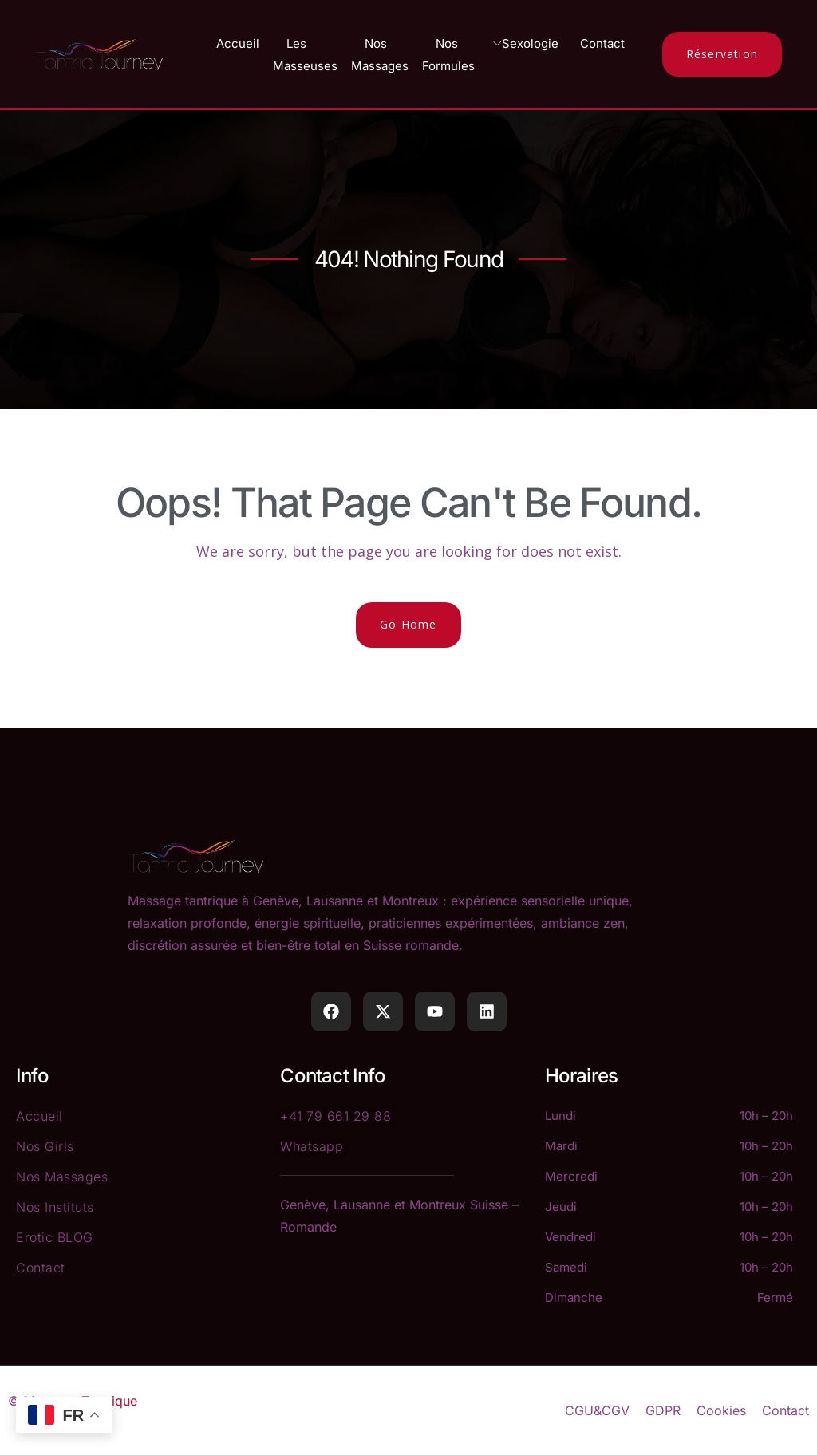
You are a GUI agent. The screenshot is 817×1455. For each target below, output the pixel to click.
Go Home (408, 624)
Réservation (722, 53)
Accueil (237, 43)
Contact (602, 43)
